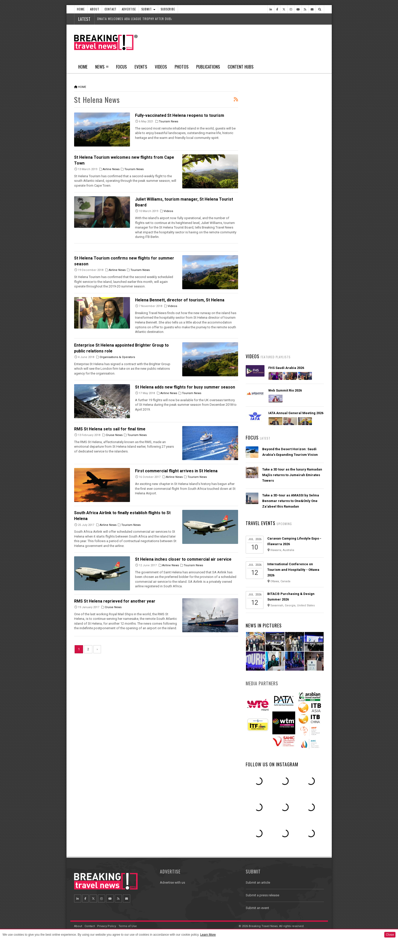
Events (141, 66)
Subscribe (168, 9)
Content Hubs (241, 66)
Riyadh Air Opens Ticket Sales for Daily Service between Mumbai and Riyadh (290, 330)
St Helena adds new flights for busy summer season (185, 387)
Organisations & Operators (117, 357)
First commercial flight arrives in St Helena (176, 470)
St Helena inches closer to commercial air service (183, 559)
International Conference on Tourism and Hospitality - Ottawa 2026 (293, 569)
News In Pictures (264, 625)
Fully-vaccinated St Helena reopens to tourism (179, 115)
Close (390, 934)
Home (81, 9)
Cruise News (114, 435)
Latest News (265, 192)
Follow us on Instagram (272, 764)
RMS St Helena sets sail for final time (109, 429)
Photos (182, 66)
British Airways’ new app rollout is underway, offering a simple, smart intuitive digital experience (290, 270)
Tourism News (168, 121)
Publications (208, 66)
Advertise (129, 9)
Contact (111, 9)
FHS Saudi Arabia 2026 (286, 368)
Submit (148, 9)
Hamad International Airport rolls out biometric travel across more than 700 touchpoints (292, 210)
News (100, 66)
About (94, 9)
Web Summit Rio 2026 (285, 390)
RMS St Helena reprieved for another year (114, 601)
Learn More (208, 934)
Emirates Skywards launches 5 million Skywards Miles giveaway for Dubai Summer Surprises (292, 300)
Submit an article (258, 882)
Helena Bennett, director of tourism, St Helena (179, 300)
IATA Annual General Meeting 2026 (295, 413)
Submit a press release (262, 895)
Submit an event (257, 908)
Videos (161, 66)
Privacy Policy (106, 926)
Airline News (111, 169)
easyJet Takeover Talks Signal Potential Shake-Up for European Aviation (288, 240)
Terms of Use (128, 926)
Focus (121, 66)
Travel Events (260, 523)
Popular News (304, 192)
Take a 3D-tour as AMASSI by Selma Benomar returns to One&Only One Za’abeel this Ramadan (290, 500)
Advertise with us (172, 882)
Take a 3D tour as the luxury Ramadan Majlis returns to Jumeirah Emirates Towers (292, 474)
